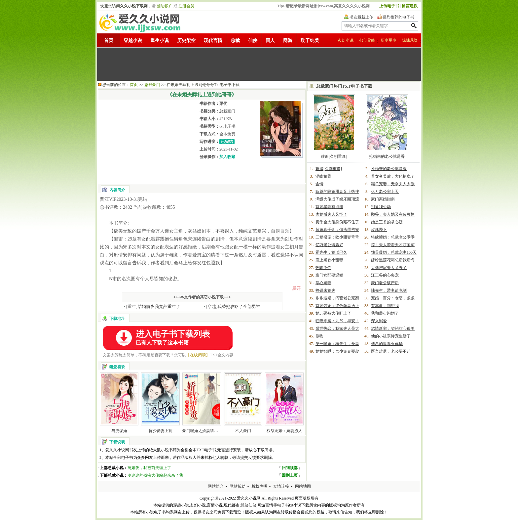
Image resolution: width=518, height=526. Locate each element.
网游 (287, 40)
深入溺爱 (379, 321)
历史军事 (388, 40)
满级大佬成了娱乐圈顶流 (337, 199)
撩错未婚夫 (325, 290)
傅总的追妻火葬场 (387, 343)
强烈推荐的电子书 (398, 17)
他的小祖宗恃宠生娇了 (391, 336)
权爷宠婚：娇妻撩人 (284, 430)
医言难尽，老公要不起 (391, 351)
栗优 (223, 103)
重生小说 (159, 40)
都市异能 (367, 40)
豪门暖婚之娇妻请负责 (202, 430)
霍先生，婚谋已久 (331, 252)
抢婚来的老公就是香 (387, 156)
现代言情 (213, 40)
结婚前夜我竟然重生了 (153, 306)
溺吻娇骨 (323, 176)
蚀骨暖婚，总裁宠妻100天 (394, 252)
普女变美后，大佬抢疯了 (393, 176)
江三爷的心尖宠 (385, 275)
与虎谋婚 (119, 430)
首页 (108, 40)
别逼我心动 (381, 206)
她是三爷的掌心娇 (387, 222)
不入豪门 (243, 430)
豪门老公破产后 (385, 283)
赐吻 (319, 336)
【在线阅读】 (198, 355)
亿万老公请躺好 (329, 244)
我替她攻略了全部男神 (233, 306)
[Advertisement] (259, 64)
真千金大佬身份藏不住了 (337, 222)
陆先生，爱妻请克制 (389, 290)
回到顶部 (290, 467)
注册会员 (186, 6)
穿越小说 (133, 40)
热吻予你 (323, 267)
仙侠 (252, 40)
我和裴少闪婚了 (385, 313)
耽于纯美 (310, 40)
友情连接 (281, 486)
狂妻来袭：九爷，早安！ (337, 321)
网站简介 (216, 486)
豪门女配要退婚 (329, 275)
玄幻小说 (345, 40)
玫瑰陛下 (379, 229)
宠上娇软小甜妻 (329, 260)
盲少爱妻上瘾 (160, 430)
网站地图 (303, 486)
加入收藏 (227, 156)
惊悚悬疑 (410, 40)
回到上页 (290, 475)
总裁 (235, 40)
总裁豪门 (152, 84)
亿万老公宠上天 (385, 191)
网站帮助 (237, 486)
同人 (270, 40)
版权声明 (259, 486)
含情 (319, 184)
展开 (296, 288)
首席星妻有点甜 (329, 206)
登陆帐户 (164, 6)
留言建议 (410, 6)
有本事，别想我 (385, 305)
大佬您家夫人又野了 (389, 267)
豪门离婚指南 (383, 199)
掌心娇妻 (323, 283)
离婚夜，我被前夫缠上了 (149, 467)
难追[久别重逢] (334, 156)
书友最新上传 (361, 17)
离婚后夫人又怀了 (331, 214)
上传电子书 (389, 6)
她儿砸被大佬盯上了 (333, 313)
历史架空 (186, 40)
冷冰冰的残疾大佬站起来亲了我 (155, 475)
